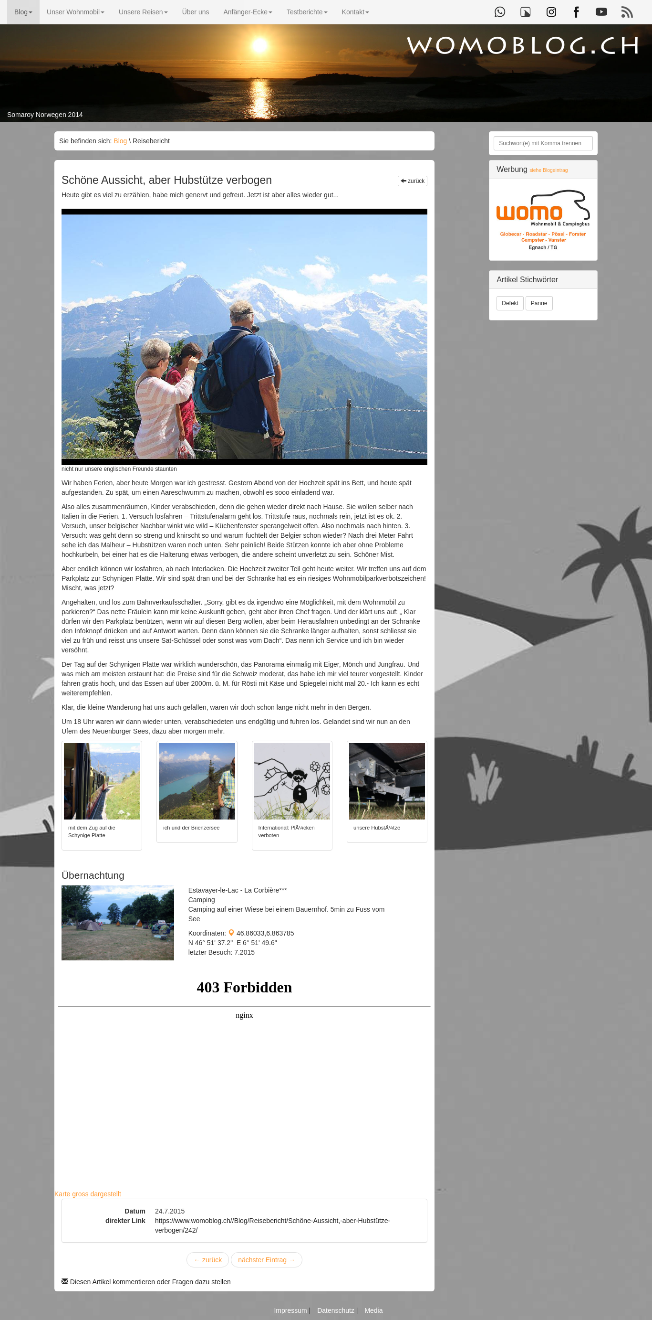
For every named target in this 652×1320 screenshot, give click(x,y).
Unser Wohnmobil (75, 12)
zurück (413, 181)
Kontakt (355, 12)
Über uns (195, 12)
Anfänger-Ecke (247, 12)
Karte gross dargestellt (87, 1194)
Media (373, 1310)
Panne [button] (539, 303)
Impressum (291, 1310)
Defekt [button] (510, 303)
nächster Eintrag (266, 1260)
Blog (23, 12)
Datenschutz (336, 1310)
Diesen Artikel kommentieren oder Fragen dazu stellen (146, 1282)
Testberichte (307, 12)
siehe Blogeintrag (548, 170)
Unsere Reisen (143, 12)
